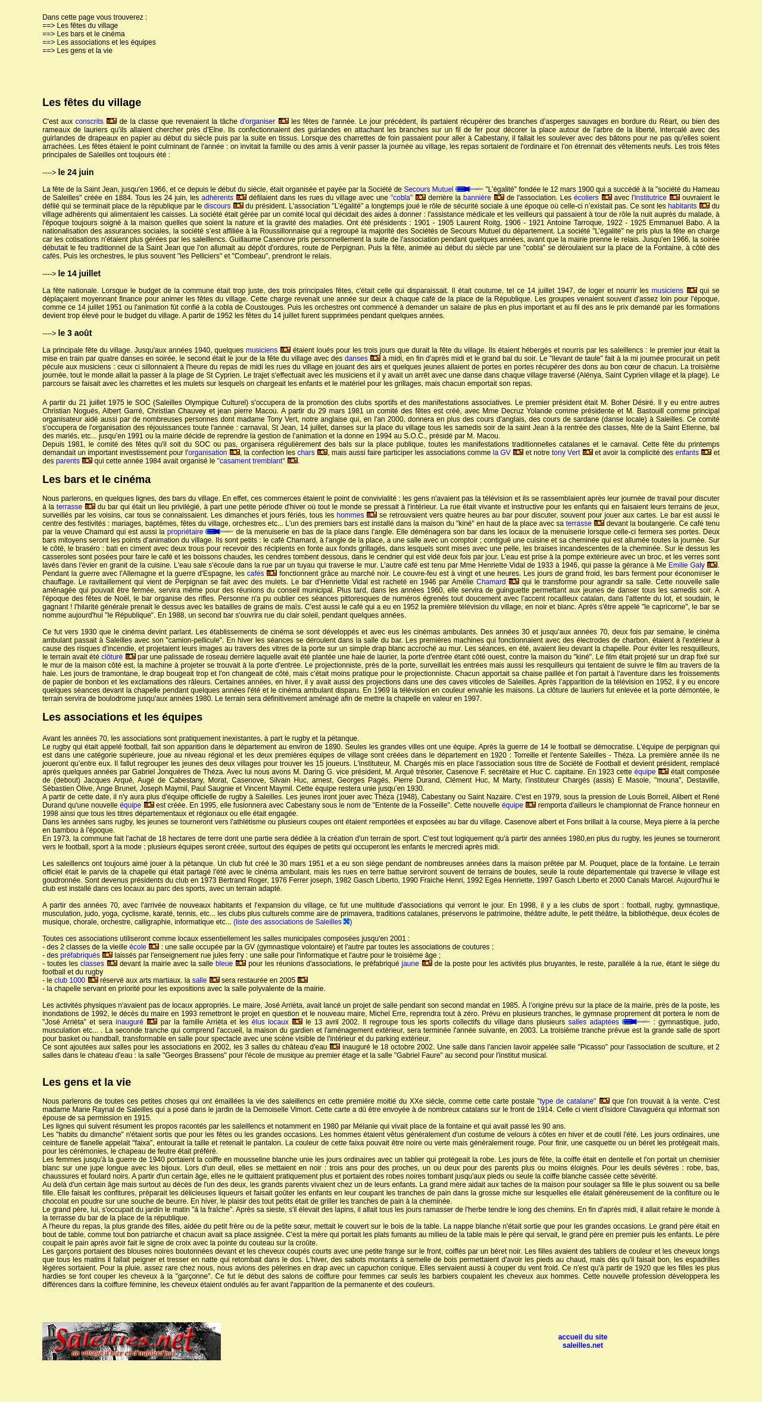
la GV (508, 452)
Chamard (497, 582)
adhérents (224, 198)
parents (74, 461)
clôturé (118, 657)
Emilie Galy (693, 565)
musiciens (674, 290)
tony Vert (572, 452)
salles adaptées (610, 1022)
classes (98, 963)
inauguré (136, 1022)
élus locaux (277, 1022)
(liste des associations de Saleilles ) (292, 922)
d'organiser (264, 121)
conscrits (96, 121)
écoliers (592, 198)
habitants (689, 206)
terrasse (76, 507)
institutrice (657, 198)
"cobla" (408, 198)
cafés (262, 573)
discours (223, 206)
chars (312, 452)
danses (362, 358)
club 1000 (76, 980)
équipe (651, 772)
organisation (214, 452)
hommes (356, 515)
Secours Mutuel (443, 189)
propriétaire (201, 532)
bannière (483, 198)
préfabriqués (86, 955)
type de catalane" (575, 1101)
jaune (417, 963)
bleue (232, 963)
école (144, 947)
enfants (694, 452)
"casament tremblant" (257, 461)
